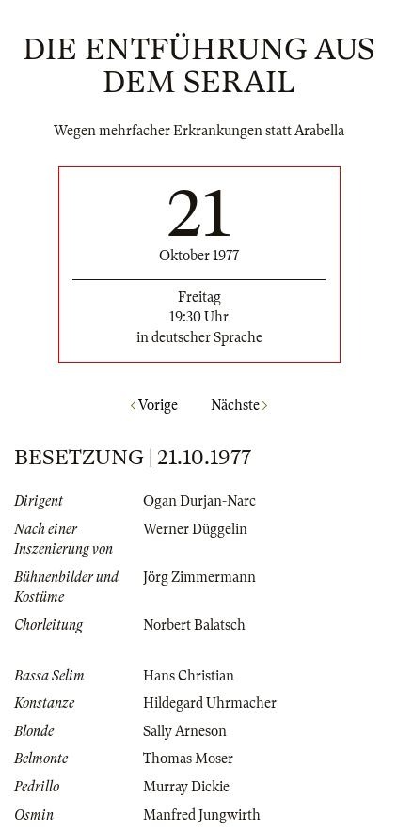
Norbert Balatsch (194, 625)
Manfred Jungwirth (202, 814)
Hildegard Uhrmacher (210, 703)
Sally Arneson (185, 731)
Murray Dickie (186, 786)
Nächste (239, 405)
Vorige (154, 405)
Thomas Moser (188, 758)
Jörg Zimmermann (199, 577)
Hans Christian (188, 675)
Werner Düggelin (195, 529)
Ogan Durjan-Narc (199, 500)
